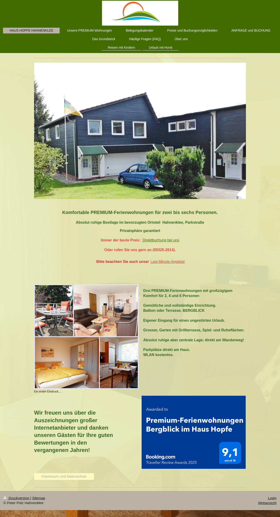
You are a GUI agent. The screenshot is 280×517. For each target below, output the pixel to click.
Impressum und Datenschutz (64, 476)
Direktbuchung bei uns (161, 240)
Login (272, 498)
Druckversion (16, 498)
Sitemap (38, 498)
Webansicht (267, 503)
